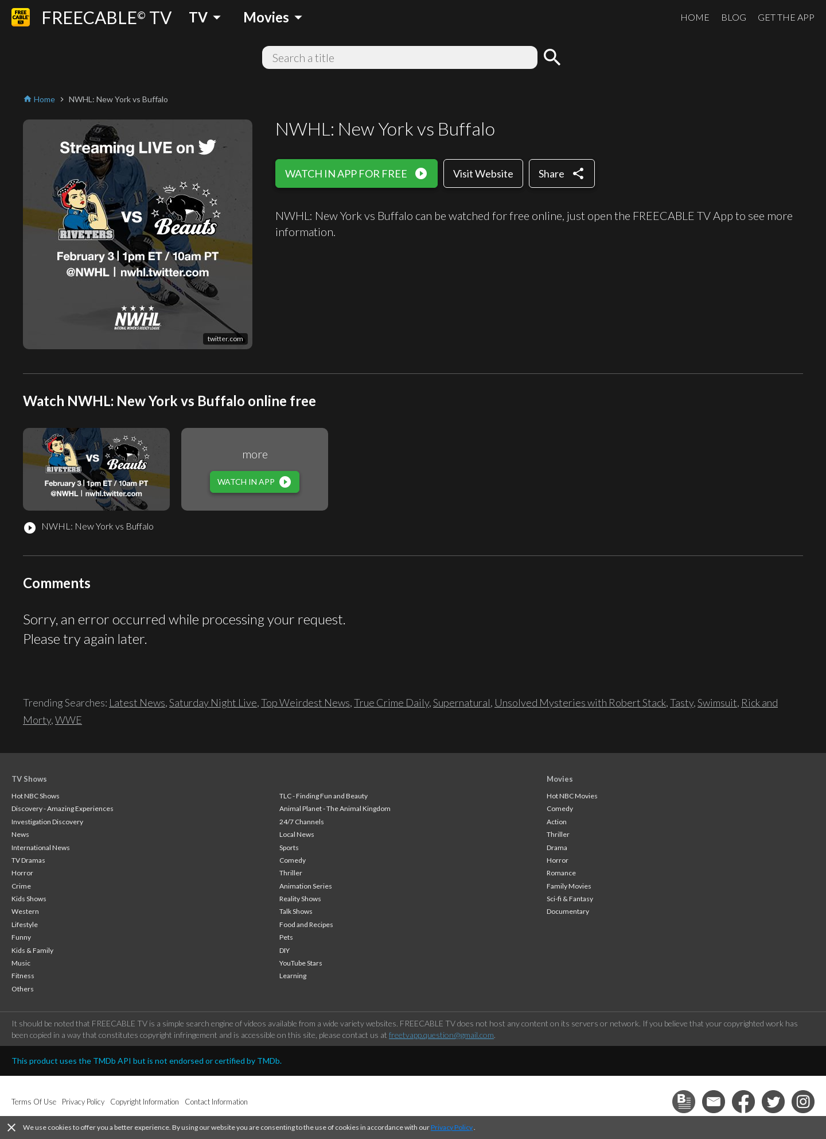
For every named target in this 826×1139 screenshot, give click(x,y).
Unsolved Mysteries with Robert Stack (580, 702)
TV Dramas (28, 860)
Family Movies (569, 886)
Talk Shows (296, 911)
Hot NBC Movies (572, 795)
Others (22, 988)
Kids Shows (28, 898)
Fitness (22, 975)
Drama (557, 847)
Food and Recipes (306, 924)
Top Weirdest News (305, 702)
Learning (292, 975)
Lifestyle (24, 924)
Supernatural (461, 702)
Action (557, 821)
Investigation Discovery (47, 821)
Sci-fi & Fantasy (570, 898)
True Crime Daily (391, 702)
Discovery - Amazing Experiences (62, 808)
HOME (695, 16)
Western (25, 911)
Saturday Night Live (213, 702)
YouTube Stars (300, 963)
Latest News (137, 702)
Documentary (568, 911)
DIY (284, 950)
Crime (21, 886)
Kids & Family (32, 950)
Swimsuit (717, 702)
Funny (21, 937)
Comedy (292, 860)
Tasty (681, 702)
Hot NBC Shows (35, 795)
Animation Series (305, 886)
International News (40, 847)
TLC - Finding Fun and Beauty (323, 795)
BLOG (733, 16)
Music (20, 963)
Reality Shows (300, 898)
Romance (561, 872)
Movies (560, 778)
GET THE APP (786, 16)
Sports (289, 847)
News (20, 834)
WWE (68, 719)
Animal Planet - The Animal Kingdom (335, 808)
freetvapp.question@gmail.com (441, 1035)
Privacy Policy (452, 1127)
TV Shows (29, 778)
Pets (286, 937)
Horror (22, 872)
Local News (296, 834)
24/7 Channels (301, 821)
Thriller (290, 872)
